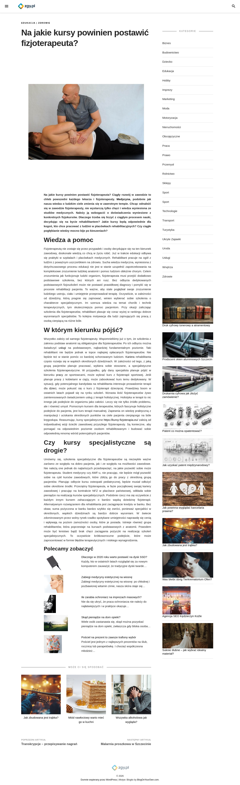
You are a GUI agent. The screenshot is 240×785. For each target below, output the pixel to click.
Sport (165, 192)
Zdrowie (44, 23)
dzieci (52, 388)
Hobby (166, 80)
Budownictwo (170, 52)
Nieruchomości (171, 127)
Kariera (129, 356)
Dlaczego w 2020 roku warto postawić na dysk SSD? (114, 557)
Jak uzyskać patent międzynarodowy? (186, 465)
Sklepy (166, 183)
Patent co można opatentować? (182, 430)
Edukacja (28, 23)
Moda (166, 108)
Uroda (166, 248)
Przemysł (168, 164)
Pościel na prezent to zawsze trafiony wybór (108, 637)
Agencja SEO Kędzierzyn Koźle (182, 616)
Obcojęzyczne (171, 136)
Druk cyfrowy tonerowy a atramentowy (186, 325)
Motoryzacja (170, 117)
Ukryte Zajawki (171, 239)
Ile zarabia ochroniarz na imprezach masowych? (111, 597)
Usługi (166, 257)
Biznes (166, 43)
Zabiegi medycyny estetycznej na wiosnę (106, 577)
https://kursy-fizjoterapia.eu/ (121, 419)
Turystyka (168, 229)
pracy (59, 374)
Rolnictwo (168, 173)
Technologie (169, 211)
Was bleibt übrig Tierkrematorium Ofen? (187, 579)
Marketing (168, 99)
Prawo (166, 155)
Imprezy (167, 89)
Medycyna (123, 199)
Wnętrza (167, 267)
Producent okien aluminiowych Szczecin (187, 359)
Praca (166, 145)
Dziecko (167, 61)
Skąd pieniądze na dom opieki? (100, 617)
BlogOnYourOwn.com (148, 779)
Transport (168, 220)
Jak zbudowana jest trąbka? (41, 717)
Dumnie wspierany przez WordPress (99, 779)
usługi (62, 347)
